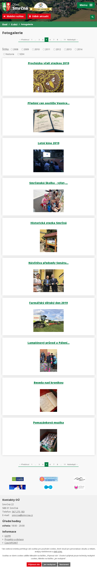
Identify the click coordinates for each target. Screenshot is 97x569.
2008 (15, 49)
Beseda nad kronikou (48, 382)
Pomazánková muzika (48, 422)
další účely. (58, 551)
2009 (26, 49)
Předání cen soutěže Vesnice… (49, 103)
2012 (58, 49)
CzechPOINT (11, 543)
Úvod (4, 24)
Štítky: (5, 49)
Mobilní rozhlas (15, 16)
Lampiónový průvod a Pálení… (49, 342)
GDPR (8, 536)
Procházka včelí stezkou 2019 (48, 63)
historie (10, 54)
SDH (22, 54)
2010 (37, 49)
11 (65, 40)
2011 (47, 49)
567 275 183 (18, 512)
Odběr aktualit (41, 16)
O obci (14, 24)
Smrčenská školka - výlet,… (48, 183)
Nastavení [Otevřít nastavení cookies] (64, 564)
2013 (68, 49)
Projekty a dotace (14, 540)
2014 (79, 49)
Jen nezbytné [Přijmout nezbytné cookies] (50, 564)
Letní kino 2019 (48, 143)
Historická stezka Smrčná (48, 223)
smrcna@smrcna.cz (22, 516)
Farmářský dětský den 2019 (48, 303)
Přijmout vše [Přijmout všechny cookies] (34, 564)
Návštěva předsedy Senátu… (48, 263)
